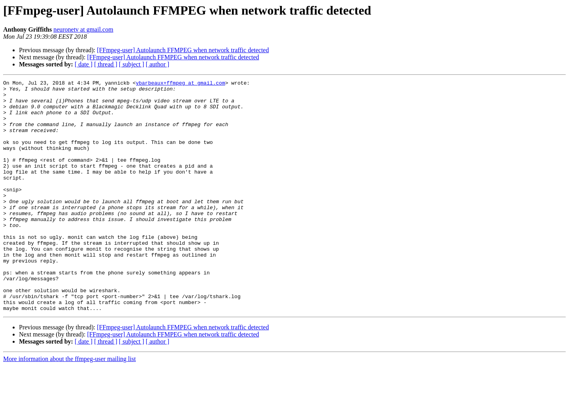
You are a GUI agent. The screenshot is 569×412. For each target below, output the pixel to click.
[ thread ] (105, 64)
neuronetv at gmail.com (83, 29)
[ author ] (158, 64)
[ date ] (83, 64)
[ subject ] (131, 64)
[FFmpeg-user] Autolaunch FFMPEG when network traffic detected (183, 50)
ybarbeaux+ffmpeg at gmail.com (180, 83)
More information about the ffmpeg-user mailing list (69, 405)
